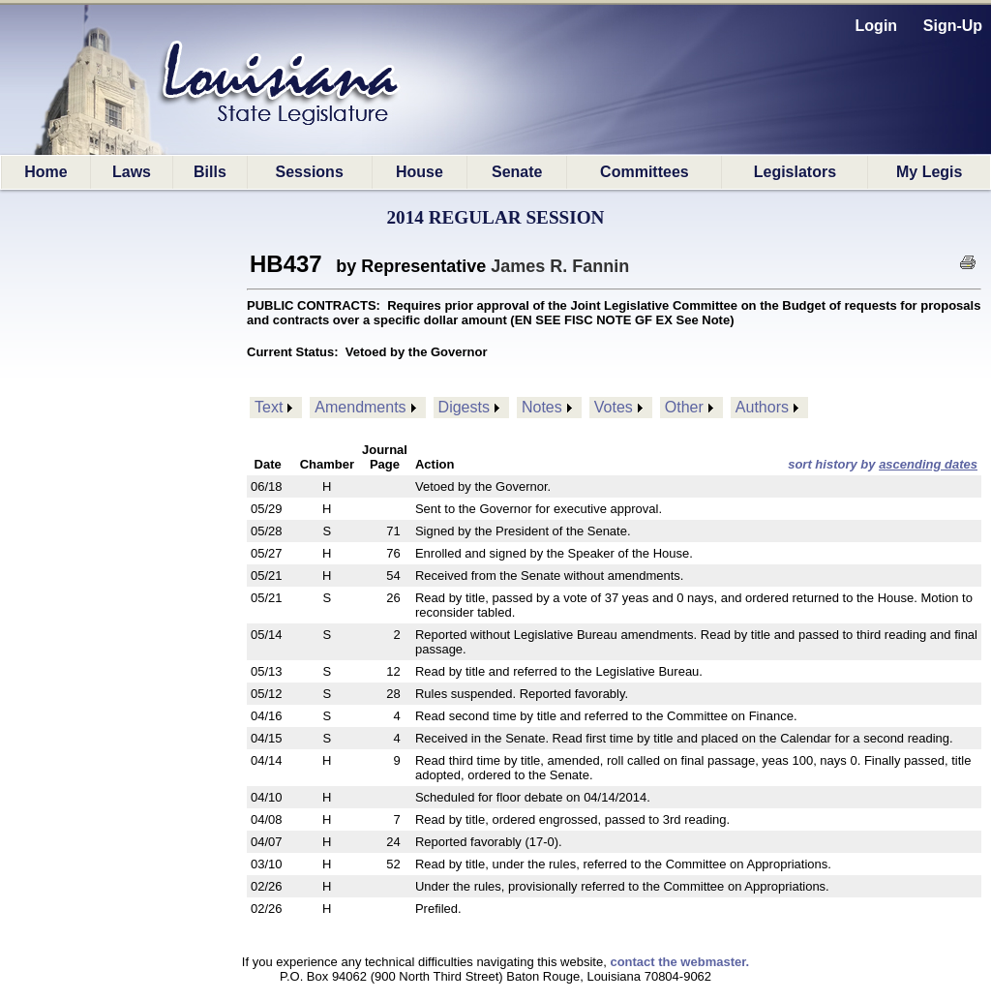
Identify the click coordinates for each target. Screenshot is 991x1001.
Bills (210, 172)
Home (45, 172)
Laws (131, 172)
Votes (613, 407)
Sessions (310, 172)
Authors (762, 407)
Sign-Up (952, 25)
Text (269, 407)
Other (684, 407)
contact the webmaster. (679, 962)
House (419, 172)
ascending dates (928, 464)
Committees (644, 172)
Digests (464, 407)
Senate (517, 172)
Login (877, 25)
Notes (542, 407)
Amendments (360, 407)
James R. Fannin (560, 266)
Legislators (795, 172)
